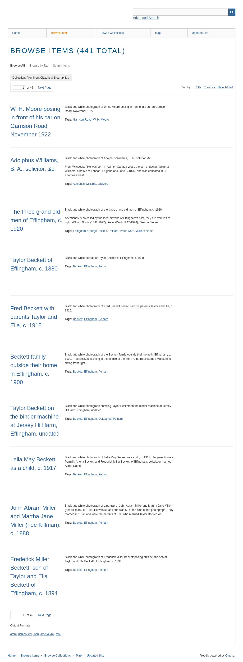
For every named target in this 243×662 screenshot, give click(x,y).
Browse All (17, 65)
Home (16, 33)
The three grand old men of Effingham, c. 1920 (36, 220)
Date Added (225, 87)
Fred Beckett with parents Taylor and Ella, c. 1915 (33, 317)
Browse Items (59, 33)
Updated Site (200, 33)
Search (231, 12)
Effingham (79, 231)
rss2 (58, 634)
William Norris (144, 231)
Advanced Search (146, 18)
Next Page (44, 87)
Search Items (61, 65)
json (36, 634)
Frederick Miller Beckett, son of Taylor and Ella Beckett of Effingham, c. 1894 (34, 576)
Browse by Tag (39, 65)
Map (157, 33)
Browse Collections (112, 33)
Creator (208, 87)
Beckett (78, 266)
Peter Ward (127, 231)
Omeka (229, 655)
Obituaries (104, 418)
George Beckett (97, 231)
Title (198, 87)
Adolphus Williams (84, 183)
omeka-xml (47, 634)
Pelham (114, 231)
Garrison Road (82, 119)
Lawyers (103, 183)
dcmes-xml (25, 634)
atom (13, 634)
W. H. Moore (101, 119)
